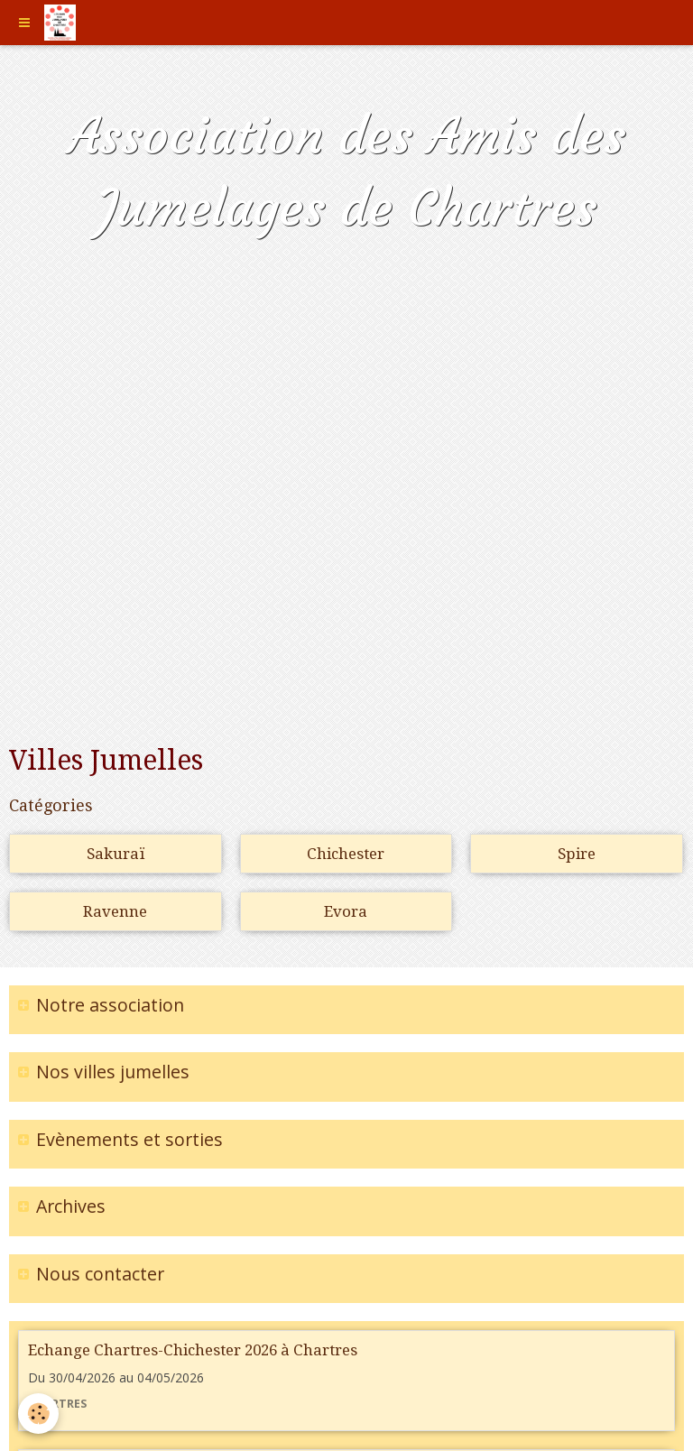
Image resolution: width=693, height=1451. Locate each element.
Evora (345, 911)
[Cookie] (38, 1413)
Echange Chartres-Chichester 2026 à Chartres (192, 1350)
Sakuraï (115, 854)
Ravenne (115, 911)
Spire (577, 854)
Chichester (345, 854)
